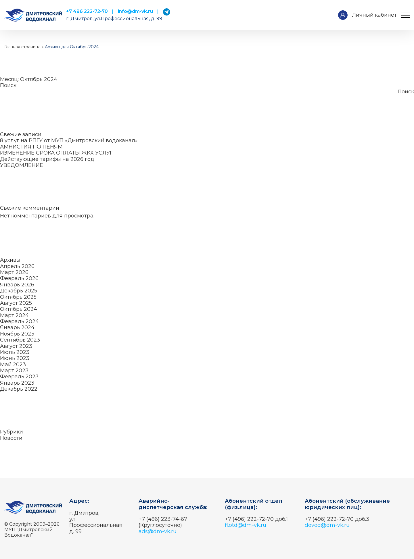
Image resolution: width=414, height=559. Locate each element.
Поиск (8, 85)
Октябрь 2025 (18, 297)
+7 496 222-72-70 (87, 11)
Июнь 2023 (14, 358)
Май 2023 (13, 364)
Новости (11, 438)
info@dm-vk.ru (135, 11)
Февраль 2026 (19, 278)
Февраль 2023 (19, 376)
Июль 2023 (14, 352)
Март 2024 (14, 315)
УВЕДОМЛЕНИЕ (21, 165)
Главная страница (22, 46)
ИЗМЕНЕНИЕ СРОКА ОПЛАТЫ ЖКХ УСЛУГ (56, 153)
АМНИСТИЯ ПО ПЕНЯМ (31, 147)
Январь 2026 (17, 285)
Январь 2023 (17, 383)
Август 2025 (16, 303)
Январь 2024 (17, 327)
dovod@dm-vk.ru (327, 525)
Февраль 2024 (19, 321)
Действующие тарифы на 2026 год (47, 159)
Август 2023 (16, 346)
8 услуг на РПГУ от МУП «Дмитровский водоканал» (69, 140)
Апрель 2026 (17, 266)
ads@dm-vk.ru (158, 531)
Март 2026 (14, 272)
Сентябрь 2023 (20, 340)
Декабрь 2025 (18, 291)
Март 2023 (14, 370)
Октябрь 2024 (18, 309)
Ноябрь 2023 (17, 334)
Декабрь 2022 (18, 389)
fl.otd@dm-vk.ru (245, 525)
